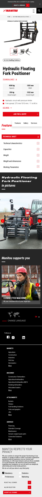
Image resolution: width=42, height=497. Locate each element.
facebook (7, 337)
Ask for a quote (26, 114)
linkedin (25, 337)
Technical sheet (8, 79)
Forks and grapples (14, 409)
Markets (10, 348)
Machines (10, 373)
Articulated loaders (14, 387)
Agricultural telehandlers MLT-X (18, 382)
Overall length (30, 95)
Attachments (12, 397)
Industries (11, 358)
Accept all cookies (17, 492)
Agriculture (11, 352)
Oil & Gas (11, 360)
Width (30, 88)
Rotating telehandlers (15, 385)
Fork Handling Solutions (15, 407)
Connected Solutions (15, 436)
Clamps (10, 404)
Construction (12, 355)
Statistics (25, 473)
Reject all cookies (17, 482)
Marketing (25, 477)
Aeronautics (12, 363)
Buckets (10, 401)
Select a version (21, 5)
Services (10, 422)
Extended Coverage (14, 428)
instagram (15, 337)
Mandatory (8, 473)
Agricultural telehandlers (16, 379)
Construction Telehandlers (16, 377)
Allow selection (17, 487)
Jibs (9, 412)
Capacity (11, 88)
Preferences (9, 477)
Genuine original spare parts (17, 434)
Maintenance (12, 431)
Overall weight (12, 95)
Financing (11, 426)
